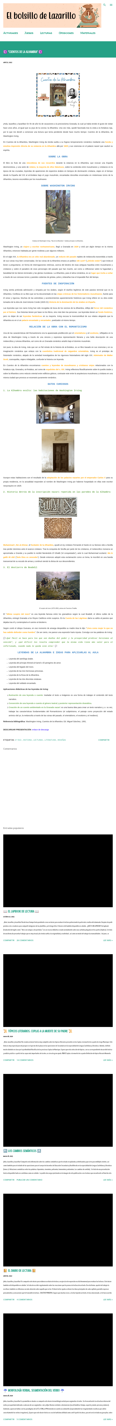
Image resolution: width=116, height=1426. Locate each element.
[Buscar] (104, 5)
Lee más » (108, 940)
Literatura (51, 740)
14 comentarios (25, 1060)
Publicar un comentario (29, 1179)
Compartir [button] (103, 740)
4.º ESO (18, 740)
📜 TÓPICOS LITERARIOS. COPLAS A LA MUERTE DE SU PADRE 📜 (37, 1031)
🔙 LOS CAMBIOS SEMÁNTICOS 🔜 (22, 1151)
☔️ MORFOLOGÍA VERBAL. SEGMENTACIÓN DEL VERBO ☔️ (33, 1390)
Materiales (87, 33)
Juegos (29, 33)
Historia (27, 740)
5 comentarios (24, 1419)
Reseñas (62, 740)
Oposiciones (66, 33)
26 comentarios (25, 940)
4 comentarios (24, 1299)
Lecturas (46, 33)
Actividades (10, 33)
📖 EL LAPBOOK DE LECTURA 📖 (21, 911)
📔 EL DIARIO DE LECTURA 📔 (19, 1271)
